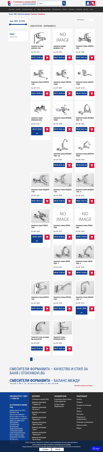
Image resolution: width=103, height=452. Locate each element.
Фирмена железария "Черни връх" (39, 433)
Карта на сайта (82, 425)
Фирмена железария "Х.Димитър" (39, 403)
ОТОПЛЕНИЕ (18, 9)
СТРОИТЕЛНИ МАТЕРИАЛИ (27, 9)
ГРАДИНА (39, 9)
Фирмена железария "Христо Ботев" (39, 423)
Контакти (80, 414)
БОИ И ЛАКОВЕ (11, 9)
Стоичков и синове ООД (40, 399)
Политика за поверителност (82, 418)
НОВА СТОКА (85, 9)
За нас (79, 408)
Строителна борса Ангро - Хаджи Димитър (63, 400)
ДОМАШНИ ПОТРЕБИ (46, 9)
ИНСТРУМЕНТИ (71, 9)
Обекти (79, 411)
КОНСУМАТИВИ (79, 9)
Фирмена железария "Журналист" (39, 418)
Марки (79, 428)
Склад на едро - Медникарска (59, 405)
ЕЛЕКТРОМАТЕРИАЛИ (56, 9)
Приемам (57, 449)
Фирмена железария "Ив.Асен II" (39, 408)
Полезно (79, 402)
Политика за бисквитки (85, 422)
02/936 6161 (14, 439)
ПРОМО (91, 9)
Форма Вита (13, 37)
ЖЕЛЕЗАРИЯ (64, 9)
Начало (79, 399)
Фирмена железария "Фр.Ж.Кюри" (39, 438)
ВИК (35, 9)
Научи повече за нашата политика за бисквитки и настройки (51, 444)
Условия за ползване (84, 405)
